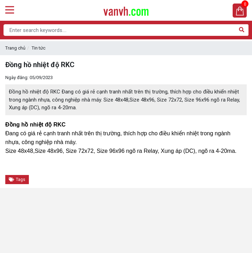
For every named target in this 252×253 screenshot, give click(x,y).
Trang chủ (15, 48)
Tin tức (38, 48)
